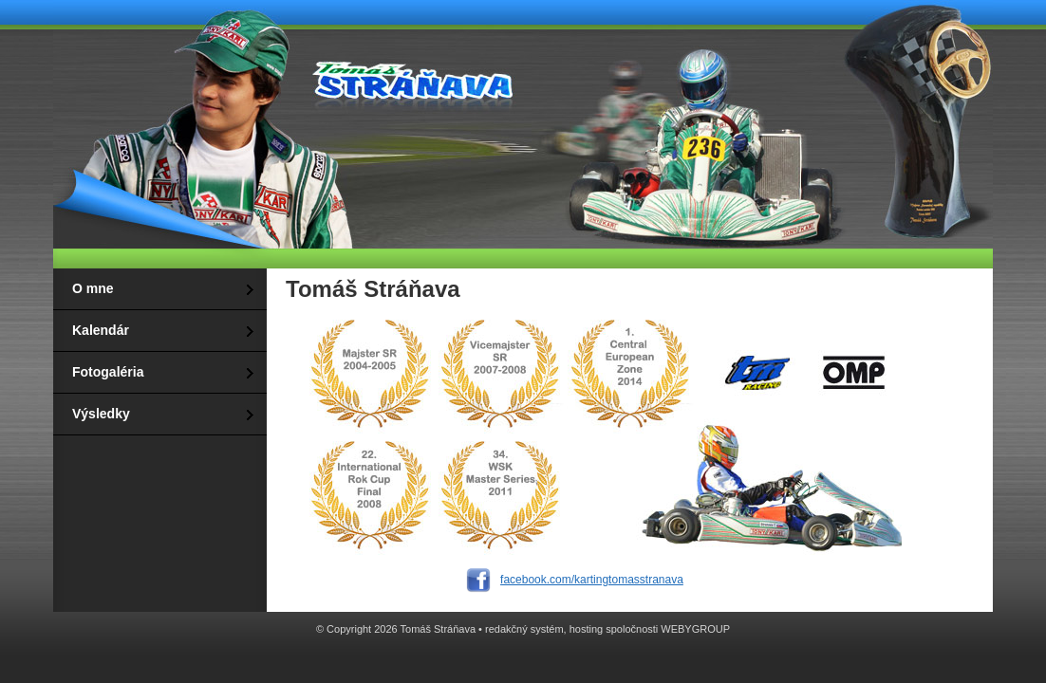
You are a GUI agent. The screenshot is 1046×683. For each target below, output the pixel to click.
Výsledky (101, 413)
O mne (93, 288)
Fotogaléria (107, 371)
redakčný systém (524, 629)
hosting (586, 629)
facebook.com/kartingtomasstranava (591, 579)
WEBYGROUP (695, 629)
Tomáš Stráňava (409, 77)
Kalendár (100, 330)
